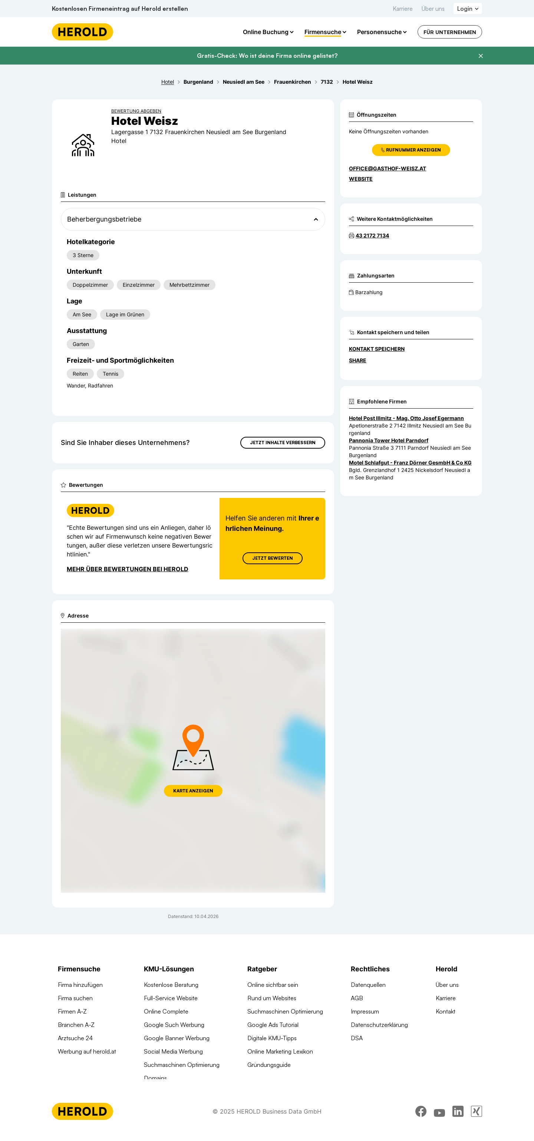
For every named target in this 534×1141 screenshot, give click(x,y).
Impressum (365, 1011)
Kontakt (445, 1011)
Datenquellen (368, 984)
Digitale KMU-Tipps (272, 1038)
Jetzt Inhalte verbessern (283, 442)
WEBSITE (361, 179)
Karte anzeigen (193, 791)
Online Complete (166, 1011)
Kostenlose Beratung (171, 984)
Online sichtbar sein (272, 984)
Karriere (403, 8)
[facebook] (420, 1120)
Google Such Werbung (174, 1024)
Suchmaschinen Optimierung (182, 1064)
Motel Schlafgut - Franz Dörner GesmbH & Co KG (410, 462)
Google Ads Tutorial (273, 1024)
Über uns (433, 8)
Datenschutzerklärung (379, 1024)
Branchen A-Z (76, 1024)
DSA (357, 1038)
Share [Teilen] (357, 360)
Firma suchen (75, 998)
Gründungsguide (269, 1064)
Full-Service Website (171, 998)
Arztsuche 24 (75, 1038)
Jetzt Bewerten (272, 558)
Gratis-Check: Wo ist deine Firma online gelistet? (267, 55)
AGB (357, 998)
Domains (155, 1078)
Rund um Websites (271, 998)
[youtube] (439, 1120)
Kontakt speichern (377, 349)
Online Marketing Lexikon (280, 1051)
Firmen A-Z (72, 1011)
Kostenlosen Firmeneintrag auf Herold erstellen (120, 8)
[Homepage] (82, 31)
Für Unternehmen (449, 32)
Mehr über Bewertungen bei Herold (127, 569)
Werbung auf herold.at (87, 1051)
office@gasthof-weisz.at (387, 168)
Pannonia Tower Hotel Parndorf (388, 440)
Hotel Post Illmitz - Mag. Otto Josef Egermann (406, 418)
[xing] (476, 1120)
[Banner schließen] (480, 55)
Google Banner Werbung (177, 1038)
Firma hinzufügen (80, 984)
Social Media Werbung (173, 1051)
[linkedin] (458, 1120)
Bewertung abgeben (136, 111)
